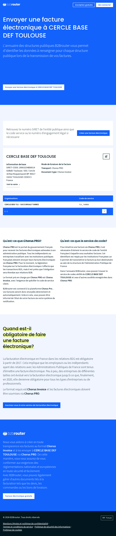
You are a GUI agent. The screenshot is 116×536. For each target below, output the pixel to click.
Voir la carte (12, 184)
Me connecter (104, 5)
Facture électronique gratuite (18, 496)
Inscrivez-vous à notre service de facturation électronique (31, 405)
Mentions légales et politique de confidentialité (25, 523)
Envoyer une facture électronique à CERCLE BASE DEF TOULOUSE (33, 87)
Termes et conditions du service (18, 526)
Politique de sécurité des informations (52, 526)
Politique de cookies (12, 529)
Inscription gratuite (84, 5)
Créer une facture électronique (93, 133)
